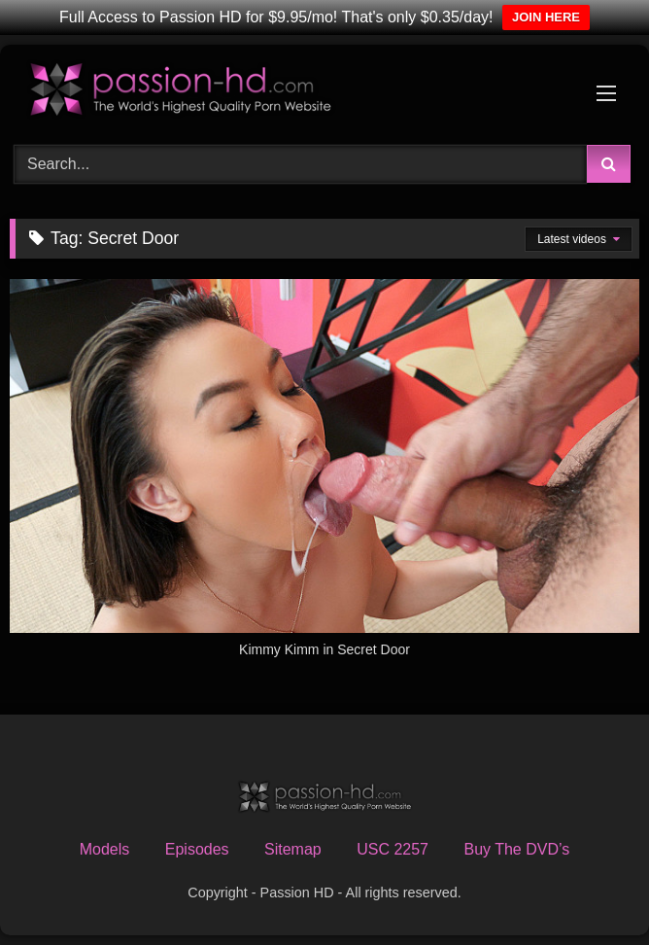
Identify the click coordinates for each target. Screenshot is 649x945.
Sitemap (293, 849)
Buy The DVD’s (516, 849)
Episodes (197, 849)
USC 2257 (392, 849)
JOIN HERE (546, 17)
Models (105, 849)
